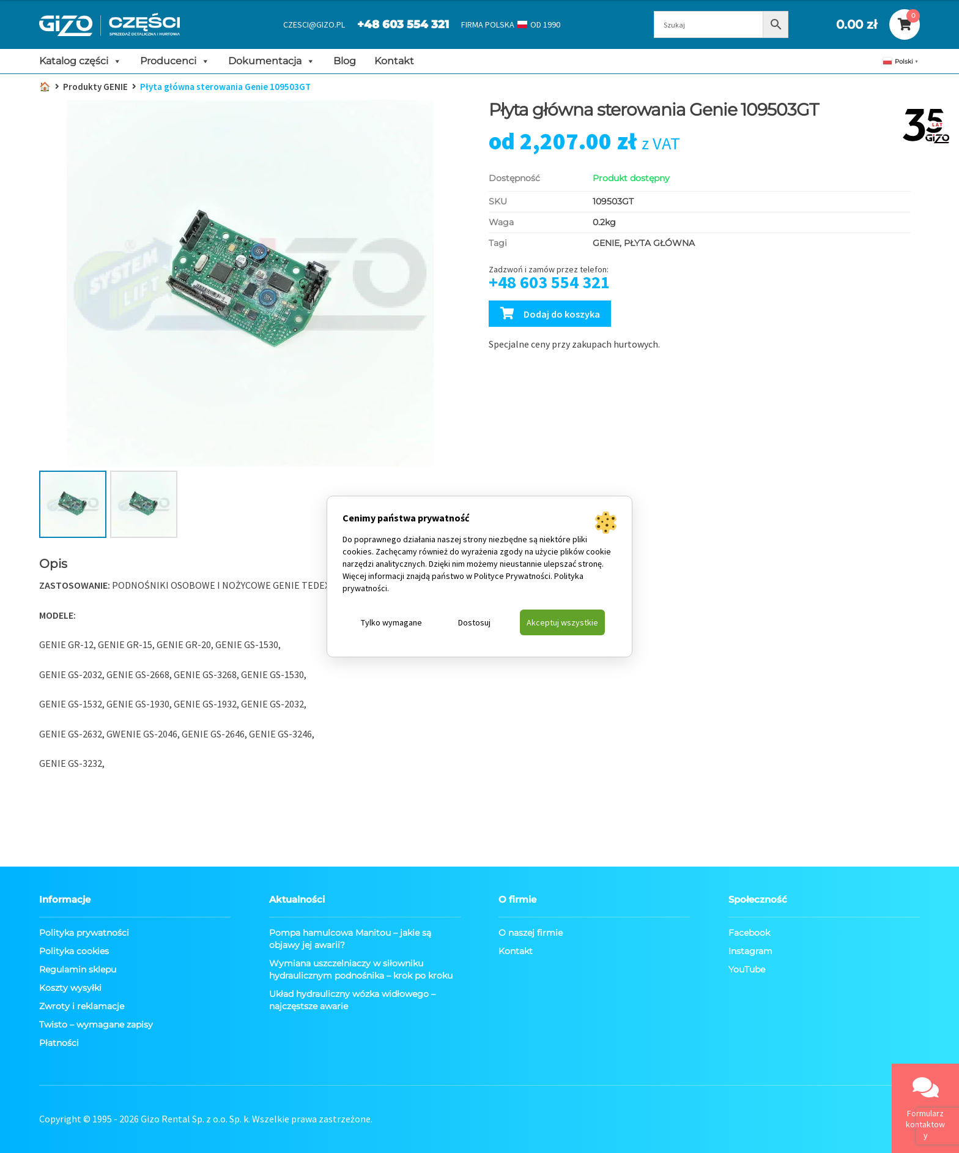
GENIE (606, 242)
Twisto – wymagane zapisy (96, 1024)
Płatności (59, 1042)
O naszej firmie (530, 932)
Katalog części (80, 61)
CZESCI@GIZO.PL (314, 24)
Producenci (175, 61)
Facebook (749, 932)
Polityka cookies (74, 951)
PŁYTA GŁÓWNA (659, 242)
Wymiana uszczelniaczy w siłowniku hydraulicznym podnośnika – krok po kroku (361, 969)
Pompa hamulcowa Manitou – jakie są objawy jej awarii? (350, 938)
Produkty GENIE (95, 86)
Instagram (750, 951)
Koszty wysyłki (70, 987)
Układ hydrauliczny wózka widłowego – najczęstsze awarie (352, 1000)
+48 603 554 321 (403, 24)
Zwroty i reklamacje (81, 1006)
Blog (344, 61)
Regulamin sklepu (77, 969)
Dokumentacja (271, 61)
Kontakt (394, 61)
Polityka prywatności (84, 932)
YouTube (746, 969)
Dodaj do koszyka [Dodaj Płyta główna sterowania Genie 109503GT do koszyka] (562, 314)
